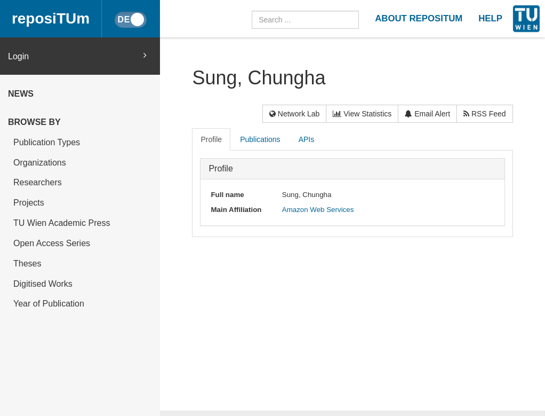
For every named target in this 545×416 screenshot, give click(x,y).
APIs (307, 139)
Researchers (37, 182)
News (21, 93)
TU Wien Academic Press (61, 222)
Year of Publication (48, 303)
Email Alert (427, 113)
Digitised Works (43, 283)
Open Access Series (51, 243)
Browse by (34, 122)
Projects (28, 202)
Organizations (39, 162)
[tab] (211, 139)
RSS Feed (484, 113)
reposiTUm (51, 18)
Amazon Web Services (318, 210)
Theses (27, 263)
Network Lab (294, 113)
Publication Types (46, 142)
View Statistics (362, 113)
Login (77, 56)
